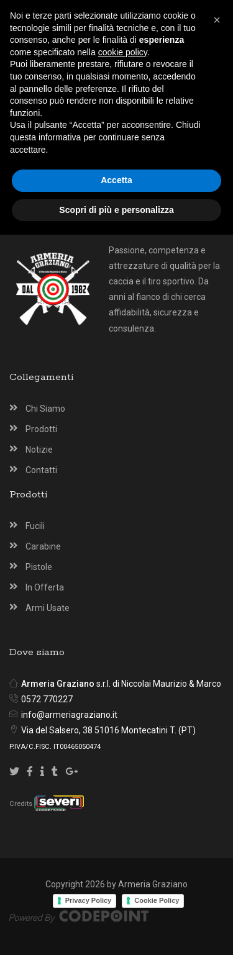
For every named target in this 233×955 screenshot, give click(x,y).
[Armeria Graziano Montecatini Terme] (28, 18)
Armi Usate (47, 608)
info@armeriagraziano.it (69, 715)
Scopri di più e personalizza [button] (116, 930)
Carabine (43, 546)
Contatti (41, 470)
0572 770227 (47, 699)
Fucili (35, 526)
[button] (217, 740)
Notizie (39, 450)
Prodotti (41, 429)
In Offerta (44, 587)
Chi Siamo (45, 409)
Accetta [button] (116, 900)
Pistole (38, 567)
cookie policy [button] (122, 772)
